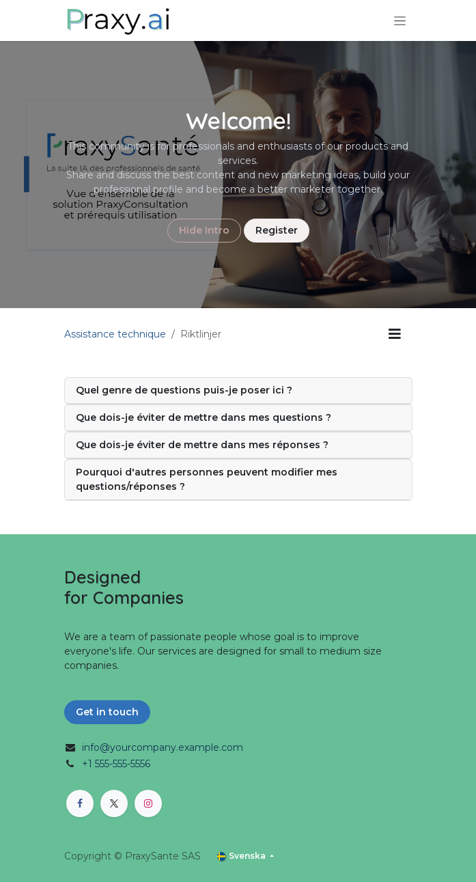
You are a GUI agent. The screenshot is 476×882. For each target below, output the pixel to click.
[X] (114, 803)
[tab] (238, 391)
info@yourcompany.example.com (162, 747)
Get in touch (107, 712)
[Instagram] (148, 803)
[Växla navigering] (399, 20)
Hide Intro (204, 230)
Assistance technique (115, 334)
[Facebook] (80, 803)
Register (276, 230)
